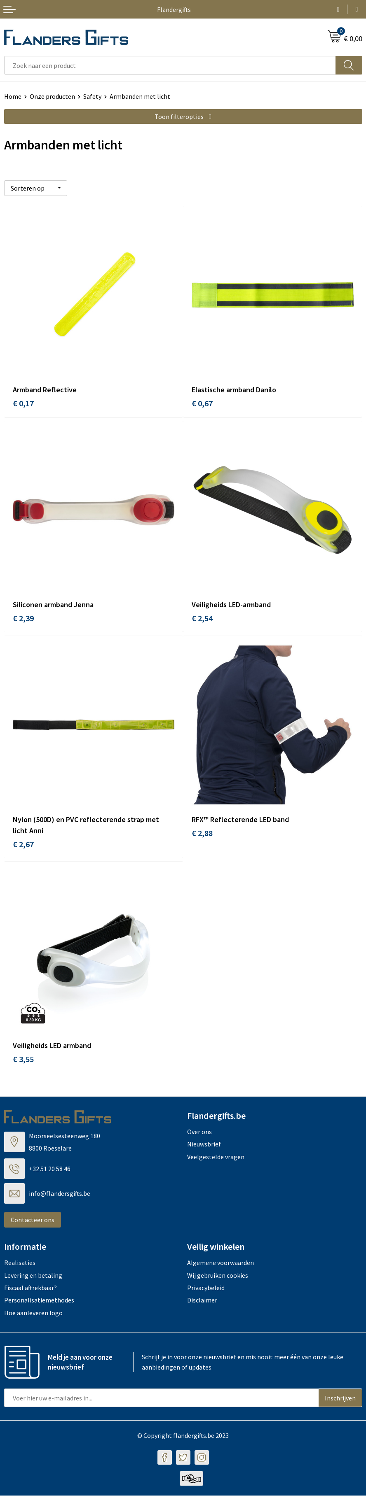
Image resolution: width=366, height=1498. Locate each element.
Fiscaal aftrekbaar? (30, 1290)
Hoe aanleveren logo (33, 1315)
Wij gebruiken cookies (217, 1278)
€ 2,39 (23, 618)
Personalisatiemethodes (39, 1303)
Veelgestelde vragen (215, 1159)
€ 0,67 (202, 403)
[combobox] (170, 65)
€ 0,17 (23, 403)
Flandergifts (174, 9)
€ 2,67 (23, 846)
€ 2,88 (202, 834)
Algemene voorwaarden (220, 1265)
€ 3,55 (23, 1061)
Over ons (199, 1134)
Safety (92, 96)
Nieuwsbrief (204, 1146)
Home (12, 96)
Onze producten (52, 96)
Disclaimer (202, 1303)
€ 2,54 (202, 618)
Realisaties (19, 1265)
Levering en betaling (33, 1278)
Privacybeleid (206, 1290)
